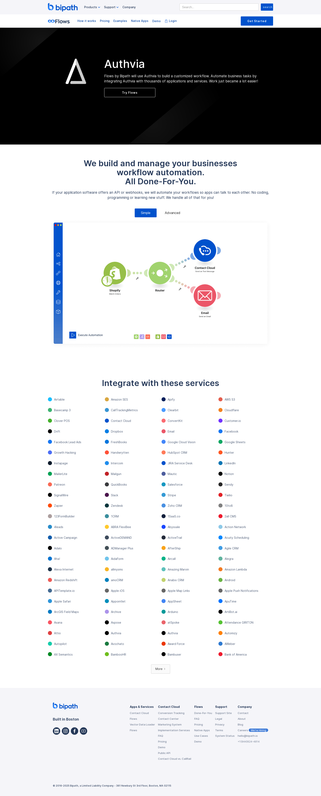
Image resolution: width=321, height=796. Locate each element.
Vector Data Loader (142, 724)
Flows (133, 718)
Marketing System (170, 724)
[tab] (146, 212)
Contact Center (168, 718)
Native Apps (139, 21)
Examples (120, 21)
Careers (253, 730)
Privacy (219, 724)
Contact (243, 713)
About (242, 718)
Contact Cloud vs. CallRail (174, 758)
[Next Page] (160, 669)
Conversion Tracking (171, 713)
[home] (63, 7)
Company (129, 7)
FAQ (160, 735)
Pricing (105, 21)
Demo (156, 21)
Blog (240, 724)
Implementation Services (174, 730)
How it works (86, 21)
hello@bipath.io (248, 735)
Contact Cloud (139, 713)
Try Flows (130, 92)
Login (173, 21)
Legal (218, 718)
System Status (225, 735)
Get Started (257, 21)
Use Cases (201, 735)
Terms (219, 730)
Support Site (223, 713)
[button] (93, 7)
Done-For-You (203, 713)
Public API (164, 753)
